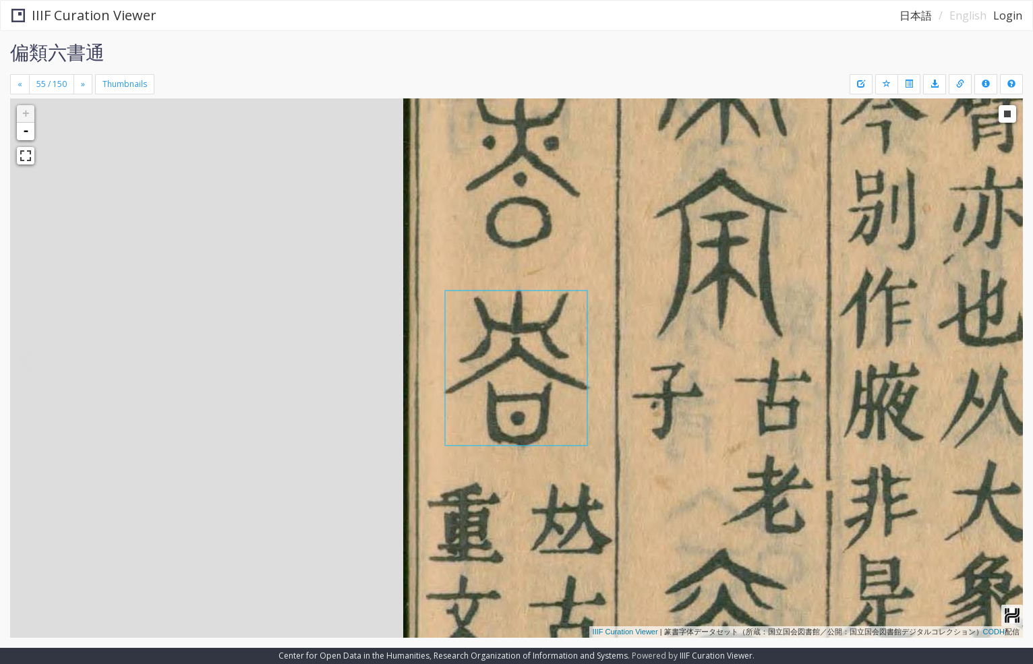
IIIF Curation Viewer (83, 15)
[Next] (82, 84)
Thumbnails (124, 84)
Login (1007, 15)
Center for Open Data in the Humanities (354, 655)
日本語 (915, 15)
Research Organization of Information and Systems (531, 655)
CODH (994, 632)
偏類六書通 (57, 52)
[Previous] (20, 84)
